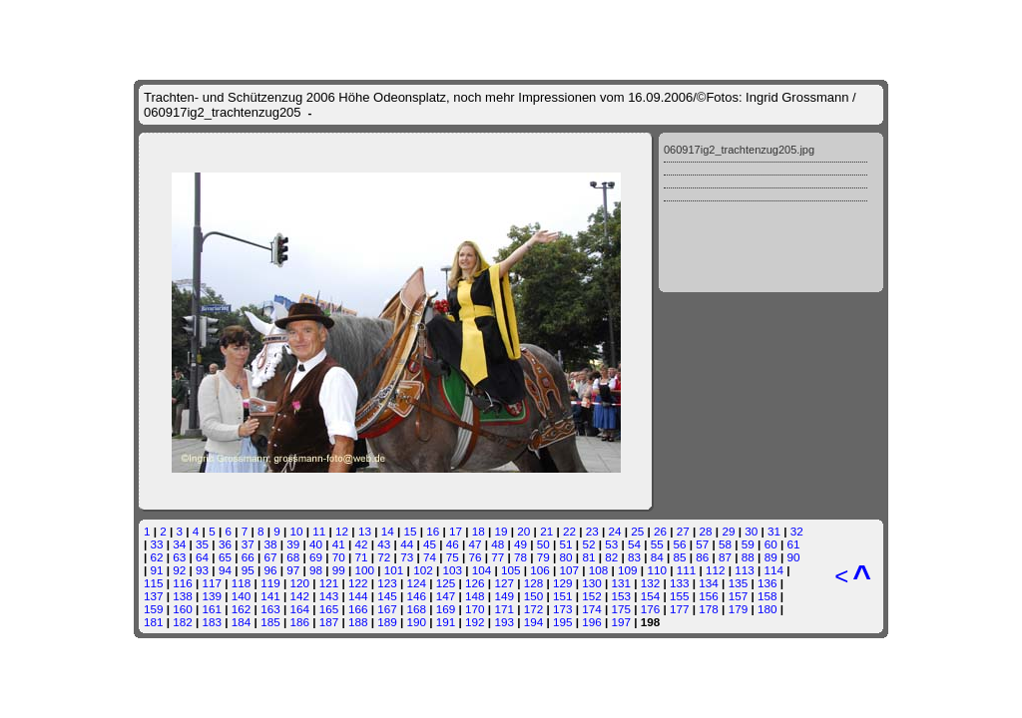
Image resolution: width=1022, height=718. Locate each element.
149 (504, 595)
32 (796, 531)
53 (611, 544)
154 (651, 595)
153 (622, 595)
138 (183, 595)
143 (329, 595)
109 (628, 569)
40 (315, 544)
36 (225, 544)
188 (358, 621)
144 (358, 595)
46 (452, 544)
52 (588, 544)
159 (154, 608)
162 (242, 608)
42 (361, 544)
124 (417, 582)
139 (213, 595)
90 (792, 556)
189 (387, 621)
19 (501, 531)
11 (318, 531)
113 (745, 569)
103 (452, 569)
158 (767, 595)
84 (657, 556)
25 (637, 531)
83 (634, 556)
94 (225, 569)
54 (634, 544)
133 (680, 582)
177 (680, 608)
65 (225, 556)
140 (242, 595)
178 (709, 608)
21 (546, 531)
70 (338, 556)
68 (292, 556)
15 (409, 531)
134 (709, 582)
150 (534, 595)
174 (592, 608)
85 (680, 556)
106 (540, 569)
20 (523, 531)
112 (716, 569)
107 (570, 569)
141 (270, 595)
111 (687, 569)
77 (497, 556)
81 (588, 556)
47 (474, 544)
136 (767, 582)
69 (315, 556)
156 (709, 595)
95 (248, 569)
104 (482, 569)
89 (771, 556)
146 (417, 595)
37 (248, 544)
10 (296, 531)
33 (157, 544)
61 (792, 544)
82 (611, 556)
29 (728, 531)
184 (242, 621)
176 (651, 608)
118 (242, 582)
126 (475, 582)
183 (213, 621)
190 (417, 621)
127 (504, 582)
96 (269, 569)
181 (154, 621)
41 (338, 544)
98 (315, 569)
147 (446, 595)
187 (329, 621)
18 (478, 531)
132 (651, 582)
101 (394, 569)
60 (771, 544)
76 (474, 556)
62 (157, 556)
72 (383, 556)
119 (270, 582)
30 (751, 531)
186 (299, 621)
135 (739, 582)
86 (702, 556)
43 (383, 544)
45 (429, 544)
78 (520, 556)
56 (680, 544)
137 (154, 595)
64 (202, 556)
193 (504, 621)
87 (725, 556)
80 (566, 556)
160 (183, 608)
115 (154, 582)
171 (504, 608)
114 (774, 569)
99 (338, 569)
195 (563, 621)
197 (622, 621)
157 (739, 595)
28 (706, 531)
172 (534, 608)
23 (592, 531)
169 (446, 608)
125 (446, 582)
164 (299, 608)
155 (680, 595)
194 (534, 621)
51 (566, 544)
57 (702, 544)
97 (292, 569)
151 (563, 595)
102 (423, 569)
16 (432, 531)
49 (520, 544)
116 (183, 582)
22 (569, 531)
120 (299, 582)
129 (563, 582)
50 (543, 544)
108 (599, 569)
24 (614, 531)
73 (406, 556)
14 (387, 531)
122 (358, 582)
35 (202, 544)
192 (475, 621)
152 (592, 595)
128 (534, 582)
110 (657, 569)
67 (269, 556)
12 (341, 531)
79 (543, 556)
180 (767, 608)
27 (683, 531)
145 (387, 595)
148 (475, 595)
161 (213, 608)
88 (748, 556)
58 (725, 544)
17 (455, 531)
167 (387, 608)
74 (429, 556)
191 (446, 621)
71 (361, 556)
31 (773, 531)
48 (497, 544)
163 (270, 608)
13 (364, 531)
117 (213, 582)
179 (739, 608)
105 (511, 569)
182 (183, 621)
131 (622, 582)
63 (179, 556)
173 (563, 608)
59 (748, 544)
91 (157, 569)
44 (406, 544)
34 (179, 544)
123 (387, 582)
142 (299, 595)
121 (329, 582)
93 (202, 569)
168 (417, 608)
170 (475, 608)
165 (329, 608)
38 (269, 544)
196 (592, 621)
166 (358, 608)
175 (622, 608)
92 (179, 569)
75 (452, 556)
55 (657, 544)
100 (365, 569)
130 (592, 582)
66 (248, 556)
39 (292, 544)
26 (660, 531)
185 (270, 621)
